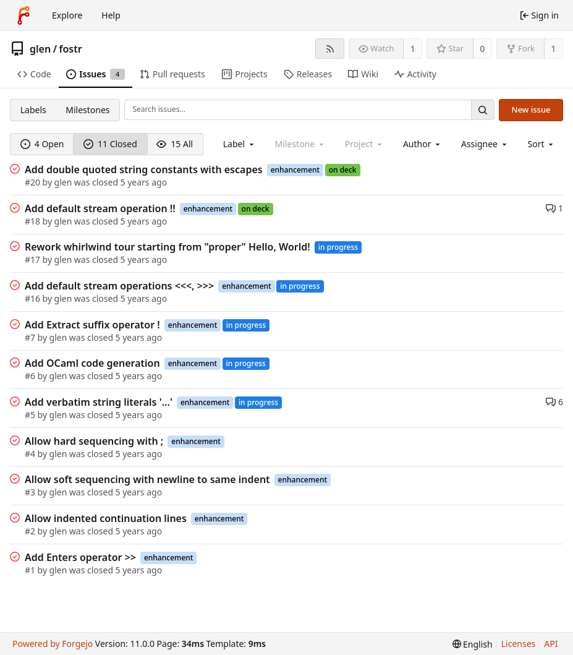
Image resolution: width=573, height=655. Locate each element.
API (551, 643)
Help (111, 15)
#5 (30, 415)
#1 (30, 570)
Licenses (518, 643)
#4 (30, 454)
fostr (70, 49)
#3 (30, 492)
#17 (32, 259)
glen (40, 49)
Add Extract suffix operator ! (92, 325)
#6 (30, 376)
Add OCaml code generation (92, 363)
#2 (30, 531)
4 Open (42, 144)
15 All (174, 144)
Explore (67, 15)
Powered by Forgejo (52, 643)
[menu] (542, 143)
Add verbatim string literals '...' (98, 402)
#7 (30, 337)
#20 (32, 182)
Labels (33, 110)
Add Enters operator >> (80, 557)
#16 (32, 298)
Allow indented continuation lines (106, 518)
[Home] (23, 15)
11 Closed (110, 144)
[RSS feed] (329, 48)
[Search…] (482, 110)
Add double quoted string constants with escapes (144, 169)
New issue (531, 109)
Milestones (87, 110)
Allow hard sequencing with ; (94, 441)
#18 (32, 221)
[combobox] (239, 143)
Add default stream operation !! (100, 208)
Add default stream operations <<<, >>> (119, 286)
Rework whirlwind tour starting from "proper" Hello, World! (167, 247)
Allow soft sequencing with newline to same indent (147, 479)
